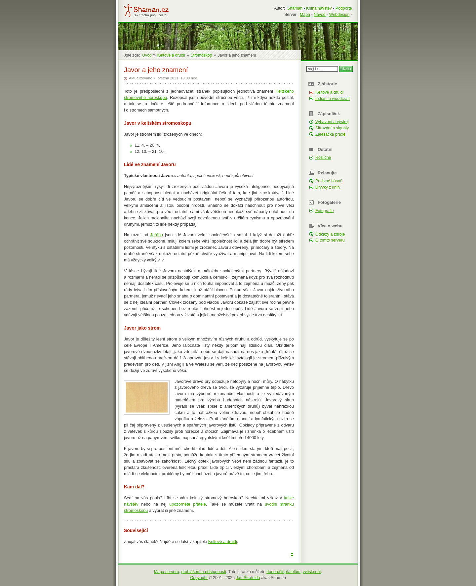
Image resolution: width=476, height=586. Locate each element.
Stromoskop (201, 55)
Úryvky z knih (327, 187)
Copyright (199, 577)
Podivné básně (328, 181)
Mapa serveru (166, 571)
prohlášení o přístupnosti (203, 571)
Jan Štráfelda (248, 577)
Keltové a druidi (222, 541)
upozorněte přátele (187, 504)
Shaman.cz (146, 10)
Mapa (305, 14)
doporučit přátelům (283, 571)
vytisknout (312, 571)
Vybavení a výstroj (332, 121)
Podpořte (344, 8)
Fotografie (324, 210)
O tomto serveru (330, 240)
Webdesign (339, 14)
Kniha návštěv (319, 8)
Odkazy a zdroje (330, 234)
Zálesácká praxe (330, 134)
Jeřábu (156, 235)
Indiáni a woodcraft (332, 98)
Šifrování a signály (332, 128)
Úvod (146, 55)
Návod (320, 14)
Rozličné (323, 157)
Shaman (294, 8)
